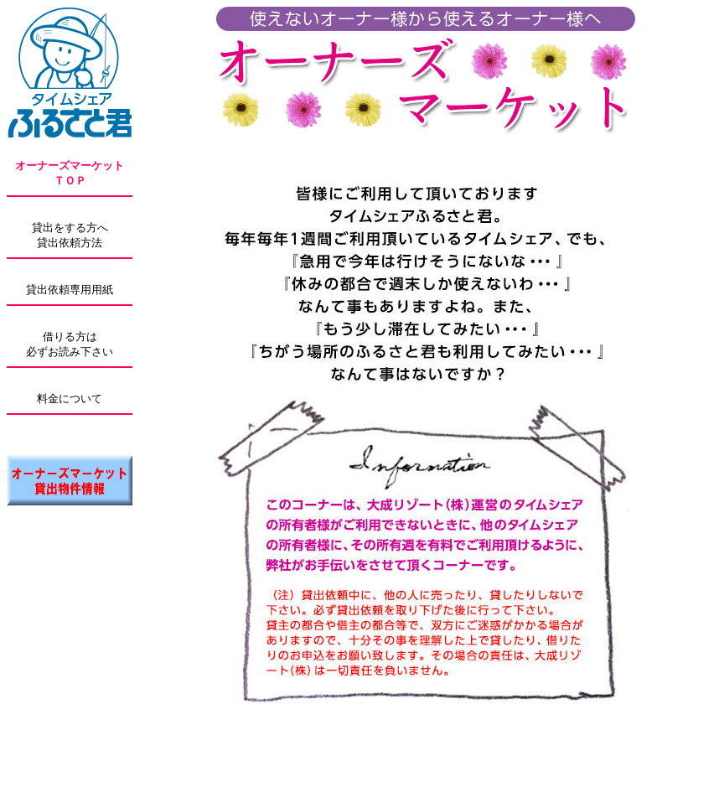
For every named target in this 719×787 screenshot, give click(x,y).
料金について (69, 398)
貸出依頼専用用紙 (69, 289)
